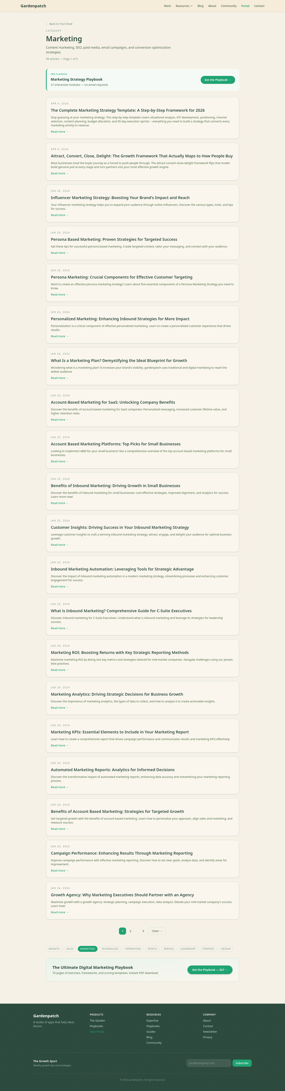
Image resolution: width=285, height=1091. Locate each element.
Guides (151, 1031)
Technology (110, 948)
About (212, 6)
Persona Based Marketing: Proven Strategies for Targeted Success (114, 239)
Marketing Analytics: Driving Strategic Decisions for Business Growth (117, 694)
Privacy (207, 1037)
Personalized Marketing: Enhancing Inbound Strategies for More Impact (120, 318)
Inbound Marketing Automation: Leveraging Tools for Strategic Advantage (122, 569)
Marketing (87, 948)
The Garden (97, 1020)
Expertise (152, 1020)
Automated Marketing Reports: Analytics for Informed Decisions (113, 769)
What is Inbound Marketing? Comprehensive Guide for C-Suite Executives (121, 610)
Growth (54, 948)
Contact (259, 6)
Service (169, 948)
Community (229, 6)
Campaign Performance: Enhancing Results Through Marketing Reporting (122, 853)
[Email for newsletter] (209, 1063)
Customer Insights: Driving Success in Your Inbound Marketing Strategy (120, 527)
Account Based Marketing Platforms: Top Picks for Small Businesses (116, 444)
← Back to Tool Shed (59, 24)
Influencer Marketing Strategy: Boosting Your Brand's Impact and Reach (120, 197)
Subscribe (242, 1063)
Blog (200, 6)
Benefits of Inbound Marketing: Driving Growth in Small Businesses (115, 485)
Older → (157, 931)
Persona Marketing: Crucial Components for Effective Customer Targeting (122, 277)
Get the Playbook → (218, 80)
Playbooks (96, 1026)
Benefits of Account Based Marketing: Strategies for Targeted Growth (117, 811)
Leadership (188, 948)
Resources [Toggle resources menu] (184, 6)
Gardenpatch (33, 6)
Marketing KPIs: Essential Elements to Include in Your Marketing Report (120, 732)
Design (226, 948)
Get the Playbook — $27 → (210, 970)
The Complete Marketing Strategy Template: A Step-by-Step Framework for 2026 (128, 110)
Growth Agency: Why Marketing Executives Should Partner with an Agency (122, 894)
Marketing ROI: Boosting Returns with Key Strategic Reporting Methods (120, 652)
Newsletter (210, 1031)
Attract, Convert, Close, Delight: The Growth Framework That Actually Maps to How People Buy (142, 156)
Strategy (208, 948)
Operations (133, 948)
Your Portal (97, 1031)
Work (167, 6)
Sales (70, 948)
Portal (245, 6)
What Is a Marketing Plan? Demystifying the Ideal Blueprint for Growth (119, 360)
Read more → (60, 131)
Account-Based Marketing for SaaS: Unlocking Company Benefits (113, 402)
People (152, 948)
